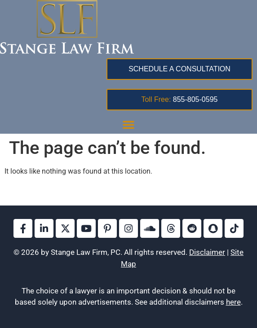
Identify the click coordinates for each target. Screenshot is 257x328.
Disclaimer (207, 252)
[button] (128, 124)
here (233, 301)
